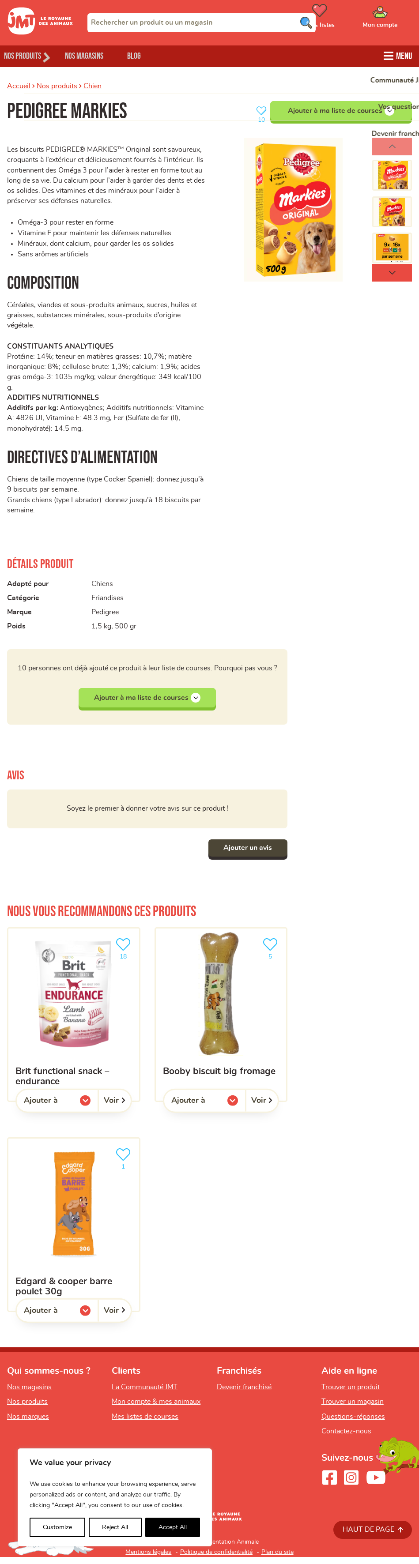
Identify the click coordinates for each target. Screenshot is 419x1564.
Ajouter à (58, 1110)
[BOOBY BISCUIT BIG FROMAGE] (221, 1021)
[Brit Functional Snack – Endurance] (73, 1021)
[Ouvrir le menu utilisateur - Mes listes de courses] (342, 19)
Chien (92, 85)
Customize (57, 1527)
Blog (154, 55)
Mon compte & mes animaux (156, 1408)
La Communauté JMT (144, 1393)
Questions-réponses (353, 1423)
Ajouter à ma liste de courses (341, 110)
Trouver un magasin (352, 1408)
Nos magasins (96, 55)
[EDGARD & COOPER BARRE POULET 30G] (73, 1231)
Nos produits (57, 85)
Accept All (173, 1527)
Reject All (115, 1527)
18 (125, 955)
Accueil (18, 85)
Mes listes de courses (145, 1423)
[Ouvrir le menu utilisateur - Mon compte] (392, 19)
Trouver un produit (350, 1393)
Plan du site (277, 1559)
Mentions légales (148, 1559)
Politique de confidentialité (216, 1559)
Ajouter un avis (245, 854)
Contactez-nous (346, 1438)
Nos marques (28, 1423)
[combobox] (201, 22)
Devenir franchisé (244, 1393)
